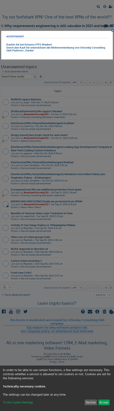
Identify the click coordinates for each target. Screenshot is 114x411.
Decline (91, 402)
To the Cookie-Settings (18, 402)
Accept (103, 402)
